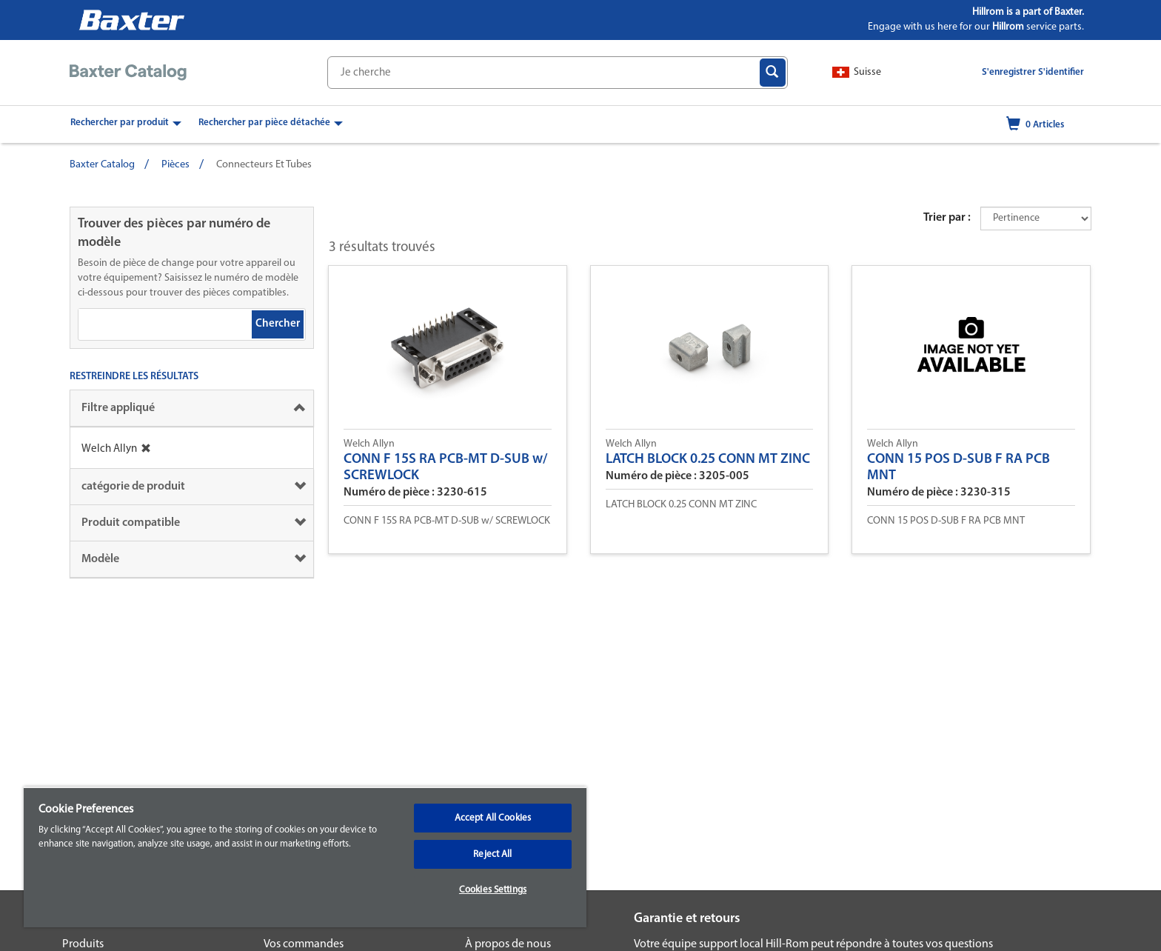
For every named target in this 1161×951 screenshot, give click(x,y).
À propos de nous (508, 944)
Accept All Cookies (493, 818)
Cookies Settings (492, 890)
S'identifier (1061, 72)
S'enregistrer (1009, 72)
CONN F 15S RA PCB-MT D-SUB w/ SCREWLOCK (445, 468)
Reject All (492, 854)
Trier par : (947, 218)
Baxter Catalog (102, 164)
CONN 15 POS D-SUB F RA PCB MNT (958, 468)
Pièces (175, 164)
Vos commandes (304, 944)
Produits (83, 944)
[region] (305, 857)
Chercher (277, 324)
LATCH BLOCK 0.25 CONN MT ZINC (708, 460)
